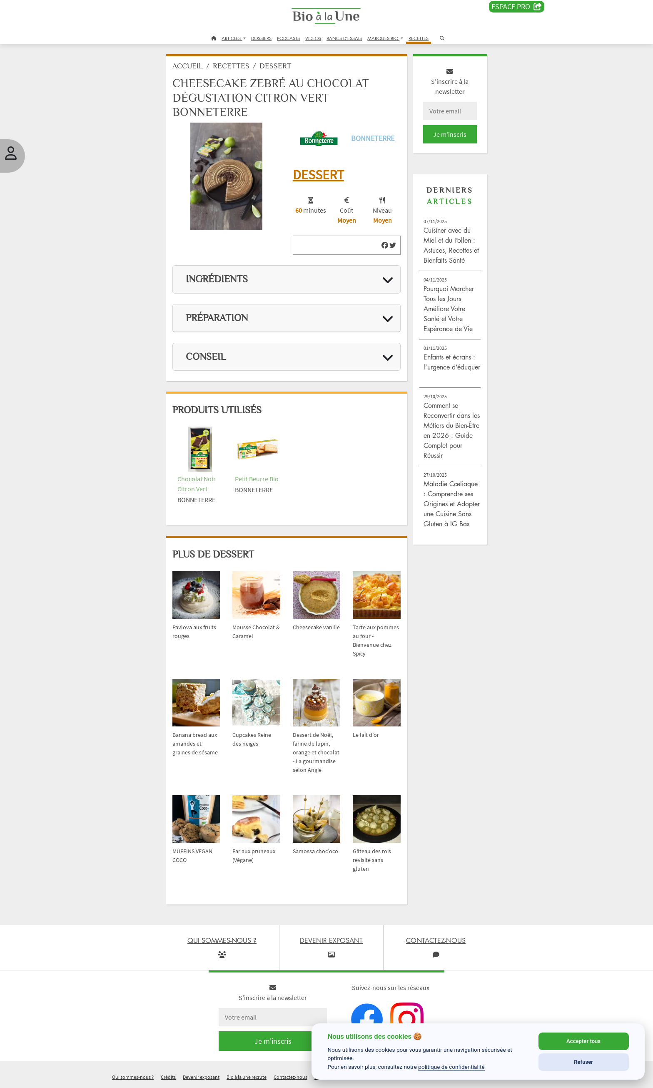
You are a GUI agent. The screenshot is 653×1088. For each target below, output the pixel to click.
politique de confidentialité (451, 1066)
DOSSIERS (261, 38)
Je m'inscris (449, 134)
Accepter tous (583, 1041)
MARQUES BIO (383, 38)
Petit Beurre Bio (257, 479)
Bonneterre (372, 138)
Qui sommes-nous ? (133, 1077)
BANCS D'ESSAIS (344, 38)
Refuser (583, 1062)
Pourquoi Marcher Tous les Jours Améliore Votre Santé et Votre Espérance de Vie (449, 308)
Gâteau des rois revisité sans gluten (372, 859)
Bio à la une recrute (247, 1077)
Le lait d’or (366, 735)
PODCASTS (288, 38)
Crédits (168, 1077)
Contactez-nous (290, 1077)
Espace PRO (516, 6)
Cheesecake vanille (316, 627)
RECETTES (419, 38)
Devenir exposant (201, 1077)
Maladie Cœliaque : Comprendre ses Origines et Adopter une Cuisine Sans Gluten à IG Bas (452, 503)
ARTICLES (232, 38)
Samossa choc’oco (315, 851)
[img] (384, 245)
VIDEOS (313, 38)
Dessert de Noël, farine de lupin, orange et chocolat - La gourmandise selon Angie (316, 752)
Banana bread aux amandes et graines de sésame (195, 743)
